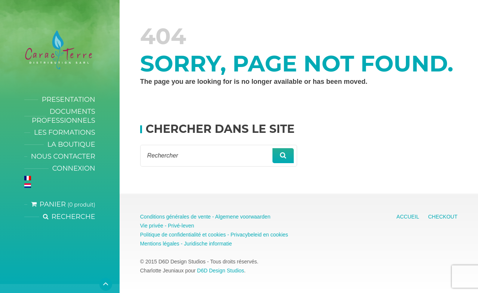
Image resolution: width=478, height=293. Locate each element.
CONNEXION (73, 168)
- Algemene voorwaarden (241, 217)
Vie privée (151, 226)
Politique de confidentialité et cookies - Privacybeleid (201, 235)
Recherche (73, 217)
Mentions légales (159, 244)
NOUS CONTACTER (63, 156)
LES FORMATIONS (64, 132)
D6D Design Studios (220, 271)
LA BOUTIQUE (71, 144)
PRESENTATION (68, 99)
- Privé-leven (178, 226)
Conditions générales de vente (175, 217)
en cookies (275, 235)
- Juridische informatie (205, 244)
